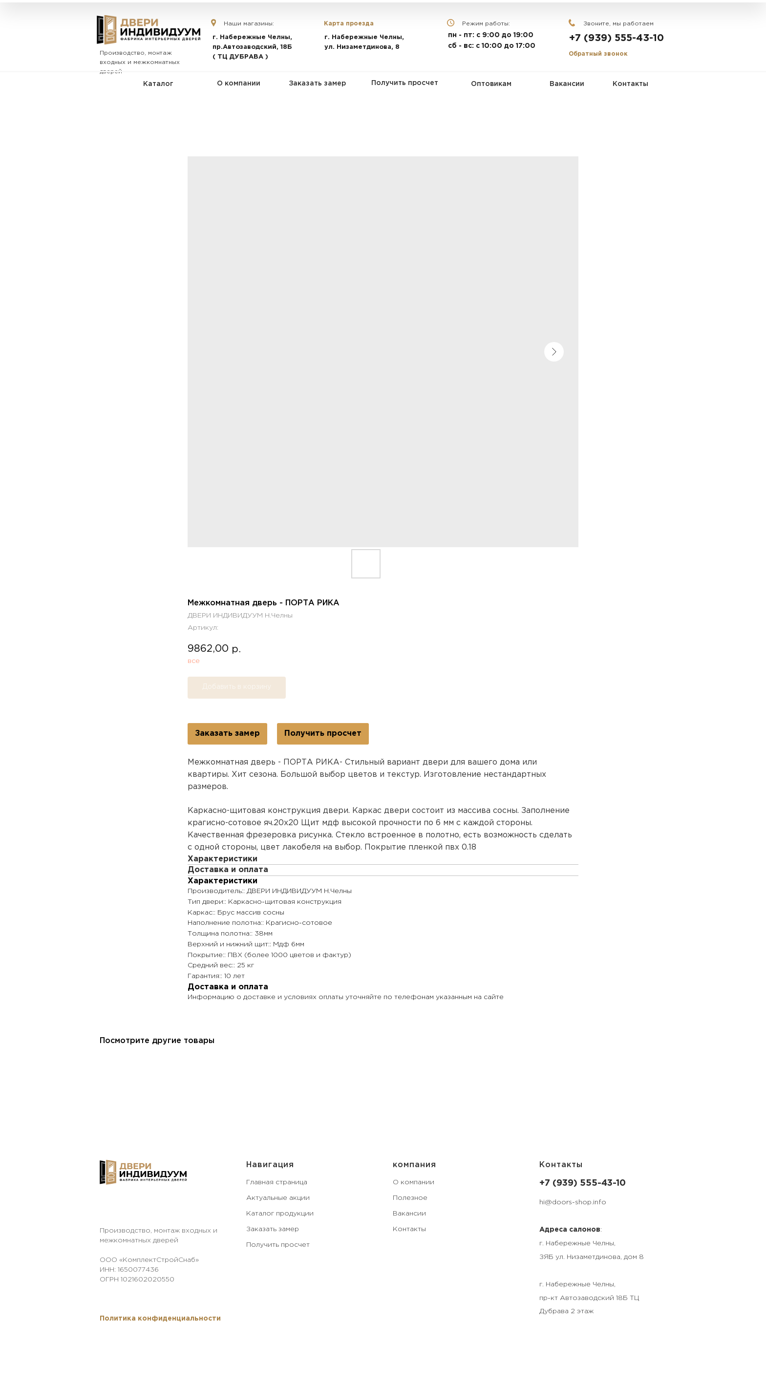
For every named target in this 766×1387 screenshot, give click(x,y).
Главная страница (276, 1182)
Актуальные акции (278, 1198)
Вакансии (409, 1213)
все (194, 661)
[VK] (106, 1207)
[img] (148, 29)
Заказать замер (227, 733)
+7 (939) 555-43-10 (616, 38)
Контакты (409, 1229)
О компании (413, 1182)
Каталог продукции (280, 1213)
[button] (160, 1319)
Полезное (410, 1198)
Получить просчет (323, 733)
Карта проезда (349, 23)
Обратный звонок (598, 54)
